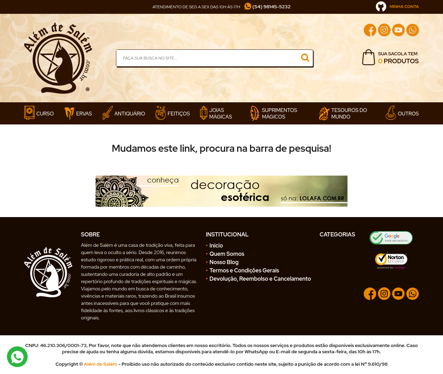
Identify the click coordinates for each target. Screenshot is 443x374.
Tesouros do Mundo (343, 113)
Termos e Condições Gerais (244, 270)
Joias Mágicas (216, 113)
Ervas (78, 113)
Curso (39, 113)
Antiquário (123, 113)
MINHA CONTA (397, 6)
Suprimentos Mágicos (273, 113)
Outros (402, 113)
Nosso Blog (223, 262)
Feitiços (172, 113)
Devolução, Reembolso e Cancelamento (260, 278)
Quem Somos (226, 254)
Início (216, 245)
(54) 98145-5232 (267, 6)
